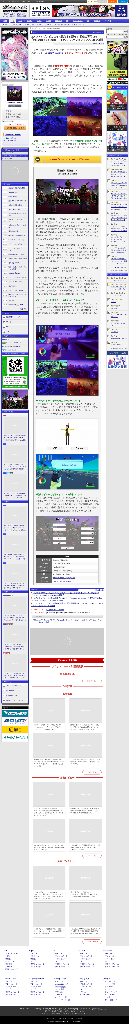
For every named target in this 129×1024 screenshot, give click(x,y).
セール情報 (59, 989)
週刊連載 (8, 964)
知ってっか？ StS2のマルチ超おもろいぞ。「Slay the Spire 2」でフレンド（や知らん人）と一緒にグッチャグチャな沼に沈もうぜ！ (15, 528)
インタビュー (29, 24)
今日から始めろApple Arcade (17, 258)
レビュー (5, 24)
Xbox (20, 21)
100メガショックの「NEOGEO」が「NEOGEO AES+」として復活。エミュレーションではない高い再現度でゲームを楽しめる (119, 185)
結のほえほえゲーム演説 (16, 254)
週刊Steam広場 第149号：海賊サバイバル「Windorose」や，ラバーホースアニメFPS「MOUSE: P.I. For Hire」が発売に (48, 727)
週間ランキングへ (122, 267)
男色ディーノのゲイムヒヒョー (17, 215)
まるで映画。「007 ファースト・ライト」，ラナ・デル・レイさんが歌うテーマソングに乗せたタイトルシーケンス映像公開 (119, 239)
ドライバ (9, 331)
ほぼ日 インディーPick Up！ (17, 235)
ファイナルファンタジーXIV (119, 324)
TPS (54, 620)
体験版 (39, 24)
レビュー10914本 (9, 16)
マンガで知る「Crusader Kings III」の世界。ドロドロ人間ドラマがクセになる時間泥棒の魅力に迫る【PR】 (15, 467)
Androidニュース (61, 984)
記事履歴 (112, 1)
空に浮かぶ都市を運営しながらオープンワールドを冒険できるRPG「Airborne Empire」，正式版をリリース (119, 174)
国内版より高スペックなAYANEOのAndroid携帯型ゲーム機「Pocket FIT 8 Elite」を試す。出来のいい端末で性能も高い (84, 811)
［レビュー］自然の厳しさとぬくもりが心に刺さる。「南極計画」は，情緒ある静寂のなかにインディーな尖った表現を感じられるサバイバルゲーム (15, 585)
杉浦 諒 (44, 622)
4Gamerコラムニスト (15, 273)
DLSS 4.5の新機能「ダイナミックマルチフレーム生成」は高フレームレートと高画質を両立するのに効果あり (49, 847)
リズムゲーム (110, 995)
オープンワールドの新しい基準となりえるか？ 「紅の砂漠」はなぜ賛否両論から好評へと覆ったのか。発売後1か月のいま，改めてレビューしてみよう (49, 812)
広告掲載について (12, 695)
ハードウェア (78, 21)
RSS (3, 1)
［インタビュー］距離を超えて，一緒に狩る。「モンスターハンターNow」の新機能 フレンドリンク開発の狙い (15, 675)
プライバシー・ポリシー (65, 1018)
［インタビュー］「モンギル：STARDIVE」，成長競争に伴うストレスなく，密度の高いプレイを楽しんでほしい (15, 647)
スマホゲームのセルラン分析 (17, 220)
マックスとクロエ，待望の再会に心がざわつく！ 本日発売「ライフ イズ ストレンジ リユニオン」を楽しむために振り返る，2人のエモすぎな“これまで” (15, 495)
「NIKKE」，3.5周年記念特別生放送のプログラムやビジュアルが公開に (119, 229)
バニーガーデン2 (116, 295)
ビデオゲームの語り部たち (17, 277)
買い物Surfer (12, 286)
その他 (107, 997)
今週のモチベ (12, 196)
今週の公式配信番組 (15, 205)
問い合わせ (40, 1)
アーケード (107, 979)
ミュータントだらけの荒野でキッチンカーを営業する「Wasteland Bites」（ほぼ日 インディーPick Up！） (85, 762)
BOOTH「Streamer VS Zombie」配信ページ (69, 159)
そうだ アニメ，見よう (16, 244)
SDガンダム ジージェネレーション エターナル (118, 288)
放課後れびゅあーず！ (15, 305)
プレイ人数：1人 (62, 620)
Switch (39, 21)
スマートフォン (59, 979)
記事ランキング (11, 969)
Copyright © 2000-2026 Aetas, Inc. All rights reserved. (64, 1021)
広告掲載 (79, 1018)
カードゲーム (110, 989)
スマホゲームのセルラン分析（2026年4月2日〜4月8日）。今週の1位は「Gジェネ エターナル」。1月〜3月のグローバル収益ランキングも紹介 (119, 250)
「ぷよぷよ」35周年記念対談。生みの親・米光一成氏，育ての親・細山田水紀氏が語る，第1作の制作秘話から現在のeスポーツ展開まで (85, 932)
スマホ (48, 21)
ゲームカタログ (79, 24)
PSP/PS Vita (107, 951)
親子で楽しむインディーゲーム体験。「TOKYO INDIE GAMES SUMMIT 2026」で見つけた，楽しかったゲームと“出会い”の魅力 (15, 438)
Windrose (113, 302)
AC (88, 21)
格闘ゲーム (109, 987)
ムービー (48, 24)
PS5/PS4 (29, 21)
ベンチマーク (85, 995)
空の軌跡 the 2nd (116, 344)
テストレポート (86, 984)
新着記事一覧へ (92, 681)
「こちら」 (76, 1011)
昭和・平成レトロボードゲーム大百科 (17, 268)
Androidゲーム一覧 (62, 1000)
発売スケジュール (37, 964)
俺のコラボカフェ (14, 263)
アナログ (97, 21)
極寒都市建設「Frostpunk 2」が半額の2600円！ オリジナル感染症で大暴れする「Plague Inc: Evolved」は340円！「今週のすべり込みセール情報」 (49, 763)
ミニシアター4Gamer (15, 281)
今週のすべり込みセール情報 (17, 226)
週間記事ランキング (13, 317)
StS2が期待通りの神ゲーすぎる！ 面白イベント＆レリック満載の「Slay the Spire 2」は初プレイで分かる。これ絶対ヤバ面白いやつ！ (15, 557)
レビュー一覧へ (92, 856)
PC (13, 21)
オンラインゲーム (12, 953)
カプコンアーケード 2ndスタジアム (118, 316)
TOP (5, 21)
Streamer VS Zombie (15, 103)
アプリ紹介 (59, 992)
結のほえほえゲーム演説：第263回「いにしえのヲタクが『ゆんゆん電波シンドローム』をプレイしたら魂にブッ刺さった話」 (85, 727)
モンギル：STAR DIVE (118, 280)
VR (67, 21)
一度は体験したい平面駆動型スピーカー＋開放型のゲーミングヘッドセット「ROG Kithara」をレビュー (85, 847)
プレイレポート (16, 24)
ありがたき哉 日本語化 (16, 290)
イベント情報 (110, 984)
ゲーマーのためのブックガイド (17, 249)
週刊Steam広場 (13, 231)
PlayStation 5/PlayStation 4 (14, 346)
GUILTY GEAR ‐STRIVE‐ (119, 338)
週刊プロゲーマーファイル (17, 201)
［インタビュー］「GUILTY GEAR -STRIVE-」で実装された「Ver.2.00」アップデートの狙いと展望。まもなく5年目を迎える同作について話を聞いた (15, 618)
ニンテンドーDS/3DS (37, 979)
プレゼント (10, 322)
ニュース (9, 138)
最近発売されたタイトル (63, 24)
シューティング (111, 992)
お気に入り (102, 1)
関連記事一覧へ (99, 590)
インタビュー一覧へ (92, 941)
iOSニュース (60, 981)
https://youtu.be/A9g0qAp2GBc (64, 578)
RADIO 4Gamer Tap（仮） (16, 240)
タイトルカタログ (37, 967)
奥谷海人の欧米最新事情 (16, 188)
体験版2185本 (21, 16)
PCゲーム (9, 339)
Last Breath (114, 308)
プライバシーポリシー (13, 685)
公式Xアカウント (13, 1)
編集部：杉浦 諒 (98, 44)
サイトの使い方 (27, 1)
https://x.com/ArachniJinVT (62, 581)
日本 (90, 620)
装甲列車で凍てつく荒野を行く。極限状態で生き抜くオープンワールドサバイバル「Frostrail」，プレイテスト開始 (119, 218)
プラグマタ (114, 332)
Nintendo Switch (11, 350)
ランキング (123, 1)
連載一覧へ (23, 309)
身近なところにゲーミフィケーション (17, 295)
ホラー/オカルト (75, 620)
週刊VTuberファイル (15, 209)
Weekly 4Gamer (13, 192)
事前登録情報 (60, 987)
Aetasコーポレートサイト (14, 700)
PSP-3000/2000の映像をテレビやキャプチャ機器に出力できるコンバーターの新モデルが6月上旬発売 (119, 261)
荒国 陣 (8, 111)
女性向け (58, 21)
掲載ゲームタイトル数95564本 (15, 14)
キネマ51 (11, 300)
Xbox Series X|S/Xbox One (14, 343)
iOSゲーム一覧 (61, 997)
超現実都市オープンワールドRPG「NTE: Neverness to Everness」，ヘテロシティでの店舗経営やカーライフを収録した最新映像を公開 (119, 207)
